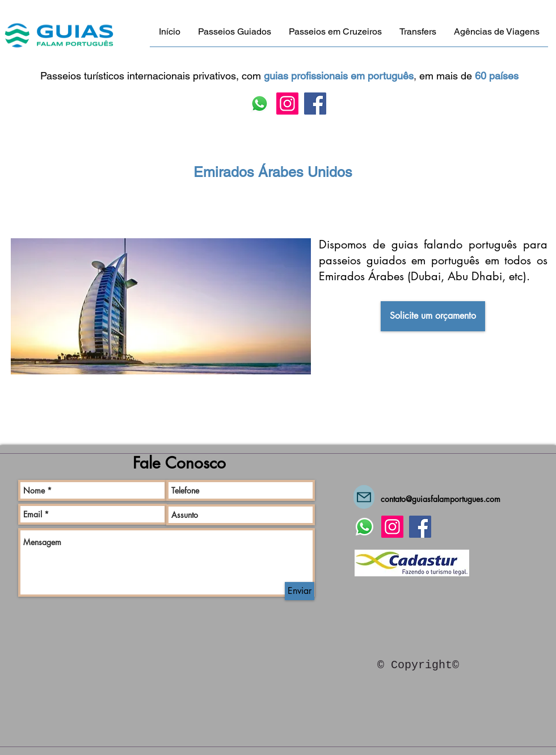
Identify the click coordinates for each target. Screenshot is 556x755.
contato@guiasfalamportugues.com (440, 499)
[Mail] (363, 497)
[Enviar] (299, 591)
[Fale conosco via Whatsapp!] (259, 103)
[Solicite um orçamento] (433, 316)
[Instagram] (287, 103)
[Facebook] (315, 103)
